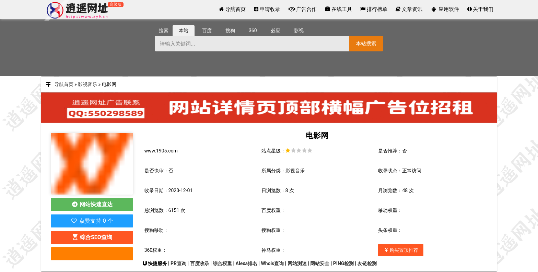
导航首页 (63, 84)
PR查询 (178, 263)
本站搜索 (366, 43)
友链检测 (367, 263)
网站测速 (297, 263)
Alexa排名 (246, 263)
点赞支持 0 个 (92, 221)
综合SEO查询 (91, 237)
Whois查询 (272, 263)
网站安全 (319, 263)
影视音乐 (87, 84)
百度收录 (199, 263)
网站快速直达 (92, 204)
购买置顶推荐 (400, 250)
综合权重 (222, 263)
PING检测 (343, 263)
